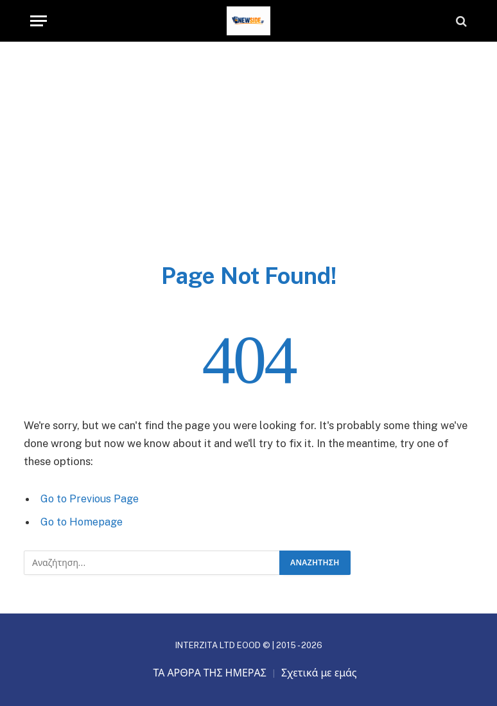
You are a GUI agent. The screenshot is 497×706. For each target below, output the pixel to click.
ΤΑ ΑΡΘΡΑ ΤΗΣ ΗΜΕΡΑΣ (209, 672)
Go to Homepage (83, 521)
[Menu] (38, 20)
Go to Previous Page (90, 498)
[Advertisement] (248, 165)
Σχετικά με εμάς (319, 672)
